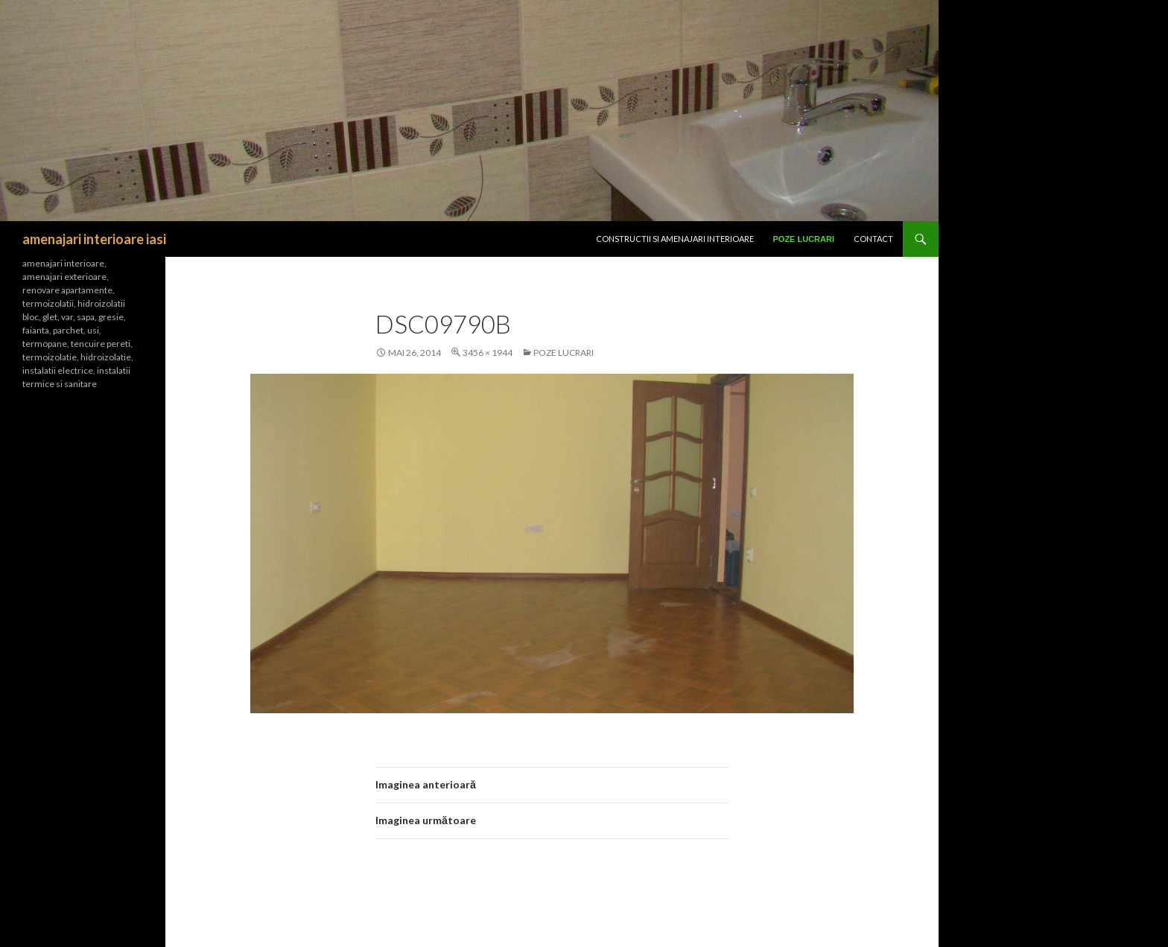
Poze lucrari (804, 239)
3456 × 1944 (487, 352)
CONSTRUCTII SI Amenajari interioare (675, 238)
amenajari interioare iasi (94, 239)
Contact (873, 238)
